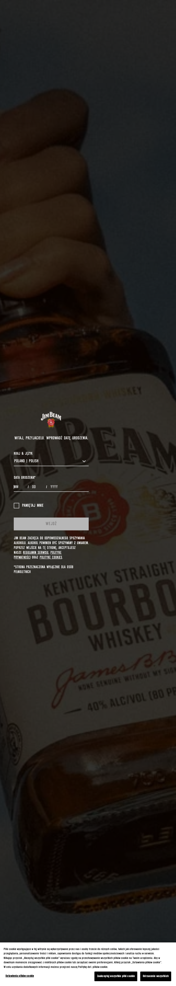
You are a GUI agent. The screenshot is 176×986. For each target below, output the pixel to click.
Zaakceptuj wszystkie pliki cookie (116, 976)
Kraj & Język (23, 453)
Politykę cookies (51, 557)
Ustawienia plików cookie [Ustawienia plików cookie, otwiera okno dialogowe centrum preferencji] (20, 976)
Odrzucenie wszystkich (156, 976)
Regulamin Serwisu (35, 552)
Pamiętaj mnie (29, 505)
